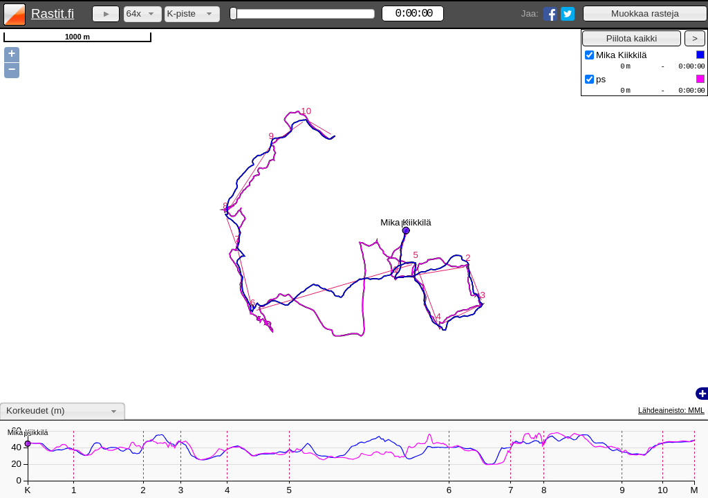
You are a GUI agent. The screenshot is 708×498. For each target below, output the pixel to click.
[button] (645, 13)
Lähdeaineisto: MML (671, 410)
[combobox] (143, 14)
